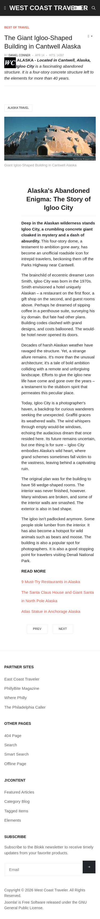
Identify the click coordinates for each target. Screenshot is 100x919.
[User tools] (90, 36)
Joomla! (10, 902)
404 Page (12, 735)
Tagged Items (16, 811)
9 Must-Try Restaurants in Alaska (50, 581)
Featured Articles (19, 792)
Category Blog (17, 801)
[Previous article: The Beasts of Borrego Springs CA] (37, 629)
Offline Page (15, 763)
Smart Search (16, 754)
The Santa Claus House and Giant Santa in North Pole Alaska (57, 596)
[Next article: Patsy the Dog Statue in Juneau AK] (63, 629)
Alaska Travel (18, 107)
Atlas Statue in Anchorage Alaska (50, 611)
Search (10, 745)
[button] (5, 8)
